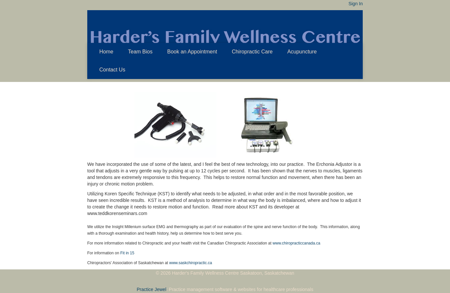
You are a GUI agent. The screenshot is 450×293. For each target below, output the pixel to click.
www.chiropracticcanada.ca (296, 243)
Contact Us (112, 69)
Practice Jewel (151, 289)
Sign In (355, 3)
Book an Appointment (192, 51)
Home (106, 51)
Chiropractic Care (252, 51)
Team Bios (140, 51)
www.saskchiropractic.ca (190, 263)
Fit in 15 (127, 253)
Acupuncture (302, 51)
